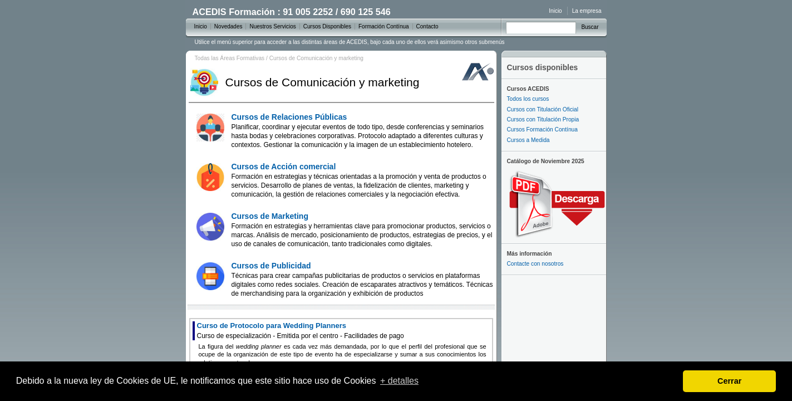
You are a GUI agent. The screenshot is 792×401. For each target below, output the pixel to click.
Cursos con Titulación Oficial (543, 109)
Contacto (427, 26)
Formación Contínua (383, 26)
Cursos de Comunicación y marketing (316, 58)
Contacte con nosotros (535, 264)
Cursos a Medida (528, 140)
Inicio (555, 11)
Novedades (228, 26)
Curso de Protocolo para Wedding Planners (300, 330)
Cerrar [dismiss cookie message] (729, 380)
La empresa (587, 11)
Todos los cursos (528, 99)
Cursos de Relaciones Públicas (358, 131)
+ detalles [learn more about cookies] (399, 380)
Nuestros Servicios (272, 26)
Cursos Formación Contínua (542, 129)
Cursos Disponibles (327, 26)
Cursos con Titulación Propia (543, 119)
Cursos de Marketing (362, 230)
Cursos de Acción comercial (359, 180)
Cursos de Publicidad (362, 279)
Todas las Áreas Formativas (230, 58)
